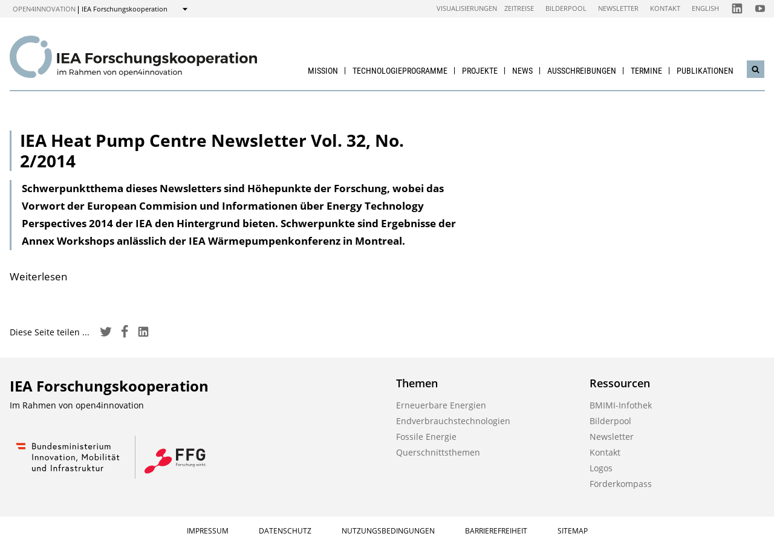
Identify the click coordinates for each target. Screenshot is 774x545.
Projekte (480, 71)
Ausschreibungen (581, 71)
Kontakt (665, 8)
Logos (601, 468)
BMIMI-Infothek (621, 405)
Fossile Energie (426, 436)
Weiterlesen (38, 276)
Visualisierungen (467, 8)
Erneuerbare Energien (441, 405)
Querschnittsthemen (438, 452)
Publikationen (705, 71)
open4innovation (44, 8)
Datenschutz (285, 531)
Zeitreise (519, 8)
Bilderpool (566, 8)
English (705, 8)
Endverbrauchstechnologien (453, 421)
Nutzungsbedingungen (388, 531)
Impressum (208, 531)
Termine (646, 71)
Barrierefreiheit (496, 531)
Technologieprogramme (400, 71)
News (522, 71)
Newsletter (618, 8)
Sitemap (573, 531)
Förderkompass (621, 483)
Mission (323, 71)
